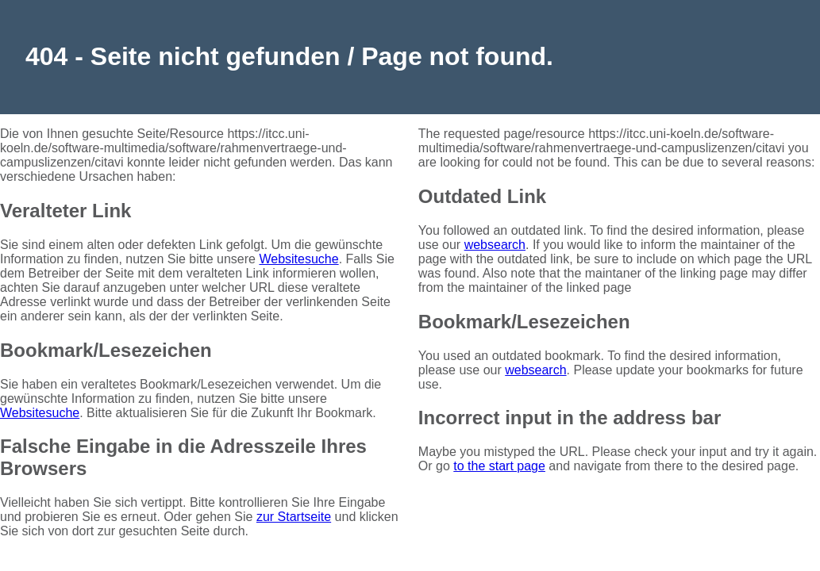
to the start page (499, 466)
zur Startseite (293, 516)
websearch (494, 244)
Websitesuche (298, 259)
